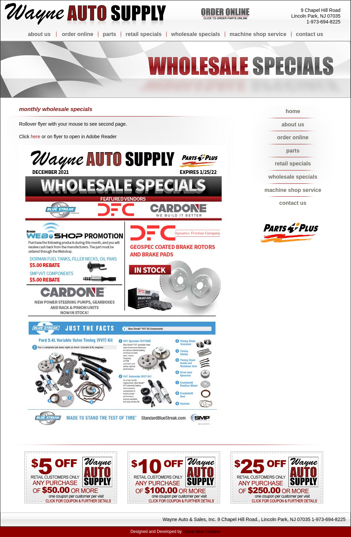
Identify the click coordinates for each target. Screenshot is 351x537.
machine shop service (258, 34)
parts (109, 34)
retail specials (143, 34)
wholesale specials (196, 34)
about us (40, 34)
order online (78, 34)
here (35, 136)
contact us (309, 34)
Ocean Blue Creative (202, 531)
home (293, 111)
